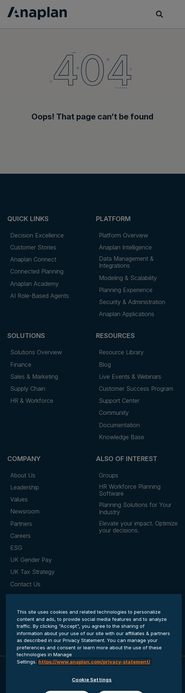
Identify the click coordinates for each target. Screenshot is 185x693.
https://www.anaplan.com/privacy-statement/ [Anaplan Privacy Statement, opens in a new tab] (94, 682)
